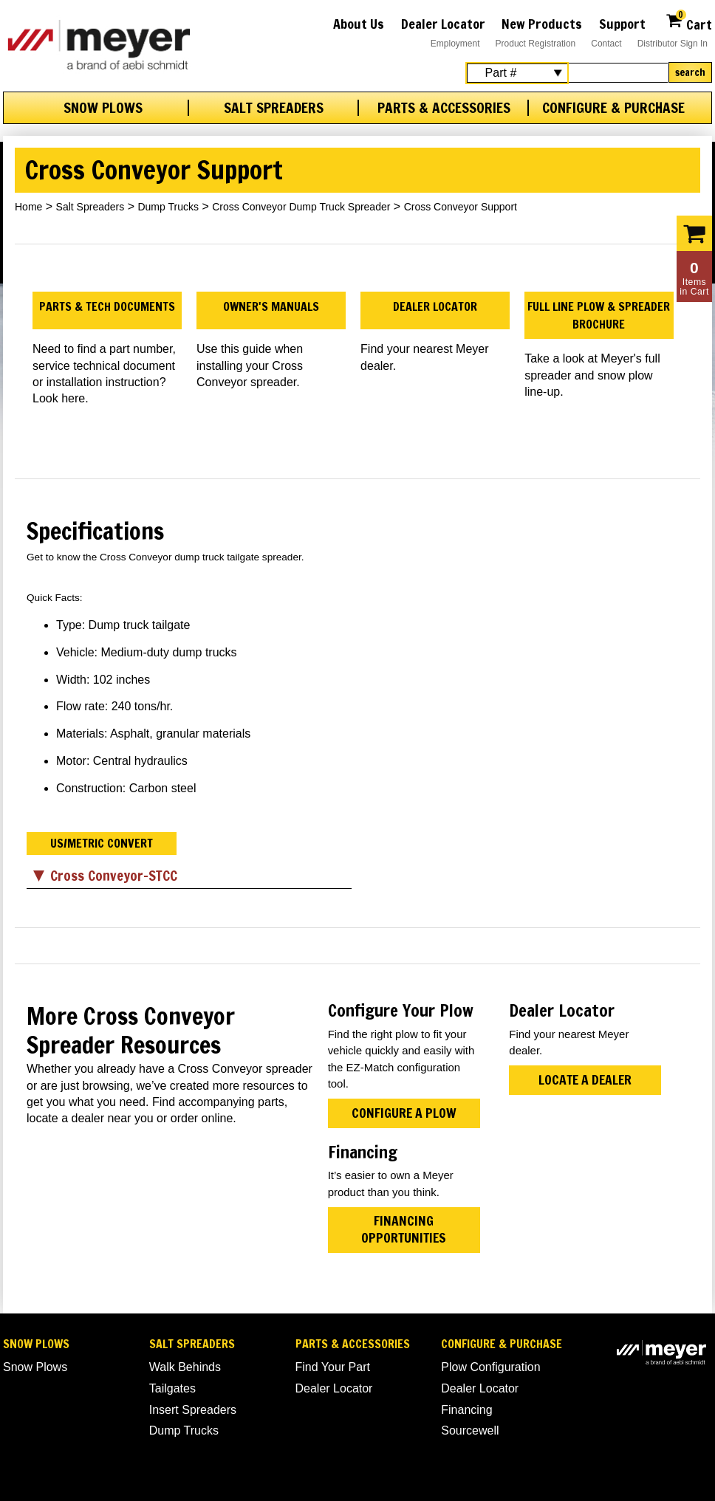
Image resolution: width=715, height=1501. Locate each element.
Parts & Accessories (443, 107)
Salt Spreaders (274, 107)
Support (622, 23)
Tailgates (172, 1388)
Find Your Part (332, 1367)
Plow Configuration (490, 1367)
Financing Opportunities (403, 1229)
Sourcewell (470, 1430)
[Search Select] (517, 73)
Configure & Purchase (613, 107)
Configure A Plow (404, 1113)
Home (28, 207)
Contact (606, 43)
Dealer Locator (443, 23)
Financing (466, 1410)
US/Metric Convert (101, 843)
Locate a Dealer (585, 1080)
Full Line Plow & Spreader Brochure (598, 315)
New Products (542, 23)
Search (690, 72)
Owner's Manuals (271, 306)
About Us (358, 23)
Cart (689, 22)
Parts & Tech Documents (107, 306)
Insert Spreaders (192, 1410)
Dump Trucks (167, 207)
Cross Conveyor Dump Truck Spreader (301, 207)
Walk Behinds (185, 1367)
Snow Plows (103, 107)
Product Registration (536, 43)
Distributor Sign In (672, 43)
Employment (455, 43)
